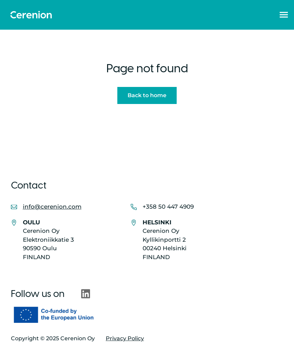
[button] (284, 14)
